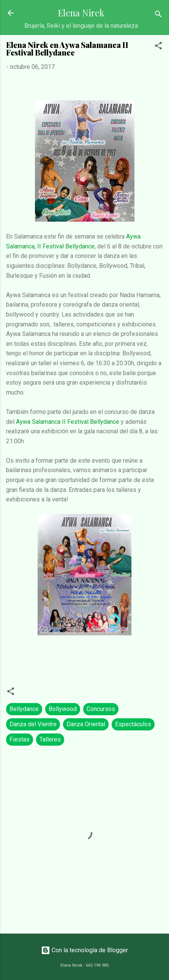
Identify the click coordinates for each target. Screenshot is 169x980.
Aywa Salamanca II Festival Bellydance (68, 421)
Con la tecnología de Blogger (84, 950)
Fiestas (19, 739)
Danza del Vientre (33, 724)
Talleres (50, 739)
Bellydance (24, 709)
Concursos (101, 709)
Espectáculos (133, 724)
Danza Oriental (85, 724)
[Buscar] (158, 15)
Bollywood (63, 709)
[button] (158, 47)
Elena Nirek (81, 13)
